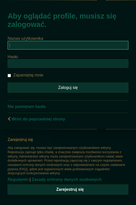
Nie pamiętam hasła (26, 106)
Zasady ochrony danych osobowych (67, 179)
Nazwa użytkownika (25, 38)
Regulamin (18, 179)
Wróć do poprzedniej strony (38, 119)
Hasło (13, 57)
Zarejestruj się (70, 189)
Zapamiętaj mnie (25, 75)
